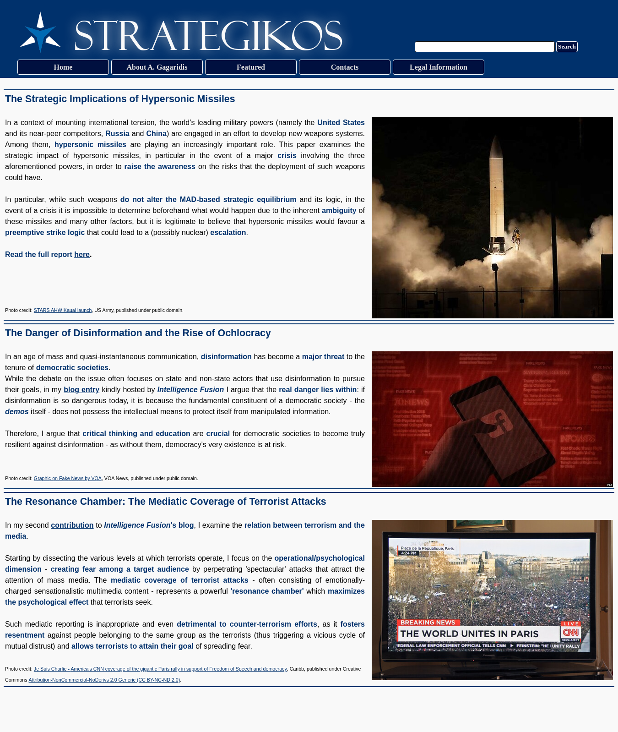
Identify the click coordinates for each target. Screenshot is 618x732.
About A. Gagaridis (157, 67)
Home (63, 67)
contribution (72, 525)
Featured (251, 67)
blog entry (81, 389)
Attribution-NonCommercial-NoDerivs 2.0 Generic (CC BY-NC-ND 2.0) (104, 680)
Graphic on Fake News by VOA (68, 478)
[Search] (485, 46)
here (82, 254)
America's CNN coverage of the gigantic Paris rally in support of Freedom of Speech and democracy (178, 669)
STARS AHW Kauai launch (63, 310)
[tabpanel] (309, 205)
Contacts (344, 67)
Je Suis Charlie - (52, 669)
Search (567, 46)
